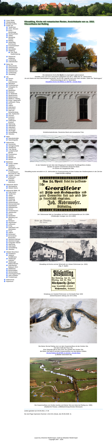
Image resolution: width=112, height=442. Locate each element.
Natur (8, 136)
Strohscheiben (13, 272)
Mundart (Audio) (11, 24)
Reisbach (11, 92)
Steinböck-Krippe (13, 241)
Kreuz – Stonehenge (12, 31)
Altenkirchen (12, 212)
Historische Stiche (12, 184)
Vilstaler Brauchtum (12, 252)
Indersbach (12, 107)
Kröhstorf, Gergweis (11, 118)
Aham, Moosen (13, 29)
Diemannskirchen (14, 204)
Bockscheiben (12, 270)
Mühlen (10, 159)
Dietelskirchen (12, 71)
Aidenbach (11, 127)
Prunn (10, 104)
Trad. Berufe (12, 149)
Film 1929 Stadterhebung (15, 53)
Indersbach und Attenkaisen (13, 228)
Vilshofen (11, 134)
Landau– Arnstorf (13, 175)
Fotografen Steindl (14, 242)
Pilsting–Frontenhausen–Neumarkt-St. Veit (14, 171)
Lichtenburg (12, 60)
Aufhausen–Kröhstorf (12, 178)
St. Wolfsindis (12, 94)
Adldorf (10, 105)
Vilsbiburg (11, 51)
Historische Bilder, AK (13, 190)
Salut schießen (13, 275)
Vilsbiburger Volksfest (12, 259)
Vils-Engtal (11, 130)
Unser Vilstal (10, 20)
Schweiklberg (12, 132)
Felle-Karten (12, 192)
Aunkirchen (12, 129)
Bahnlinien (9, 162)
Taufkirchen (12, 27)
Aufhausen (11, 224)
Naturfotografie (13, 140)
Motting (10, 40)
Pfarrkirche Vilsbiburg (11, 57)
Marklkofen (11, 90)
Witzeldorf (11, 83)
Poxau (10, 214)
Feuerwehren (12, 154)
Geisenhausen (13, 67)
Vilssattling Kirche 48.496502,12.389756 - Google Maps (63, 82)
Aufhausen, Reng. (14, 102)
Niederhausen (12, 95)
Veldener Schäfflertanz (12, 256)
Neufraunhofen (13, 34)
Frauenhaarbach (13, 45)
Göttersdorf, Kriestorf (12, 121)
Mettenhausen (13, 97)
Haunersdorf (12, 222)
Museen (11, 156)
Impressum (9, 281)
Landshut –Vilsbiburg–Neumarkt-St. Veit (14, 166)
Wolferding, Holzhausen (12, 43)
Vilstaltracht (12, 147)
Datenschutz (10, 280)
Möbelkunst (12, 157)
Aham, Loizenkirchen (12, 81)
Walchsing (11, 124)
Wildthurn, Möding (14, 99)
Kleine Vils (9, 64)
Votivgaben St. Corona (13, 87)
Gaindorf (11, 47)
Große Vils (9, 25)
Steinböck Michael (14, 239)
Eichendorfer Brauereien (12, 236)
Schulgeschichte (13, 146)
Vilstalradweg (10, 22)
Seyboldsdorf (12, 69)
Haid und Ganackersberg (13, 111)
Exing (10, 226)
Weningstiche (12, 186)
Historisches (10, 142)
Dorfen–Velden (13, 163)
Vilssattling (11, 74)
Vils (7, 77)
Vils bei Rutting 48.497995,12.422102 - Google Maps (63, 353)
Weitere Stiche (13, 188)
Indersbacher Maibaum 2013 (13, 266)
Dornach (11, 115)
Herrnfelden (12, 49)
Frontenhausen (13, 85)
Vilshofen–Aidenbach (11, 181)
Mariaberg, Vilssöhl (11, 38)
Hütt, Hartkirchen (13, 114)
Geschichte (12, 144)
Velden (10, 35)
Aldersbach (12, 125)
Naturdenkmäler (13, 138)
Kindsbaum (12, 253)
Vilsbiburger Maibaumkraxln (13, 263)
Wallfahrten (12, 269)
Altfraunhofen (12, 66)
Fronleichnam (12, 277)
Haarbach (11, 197)
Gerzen (10, 78)
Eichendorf (11, 109)
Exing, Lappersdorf (14, 100)
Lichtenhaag (12, 72)
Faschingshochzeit (14, 274)
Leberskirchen (12, 61)
